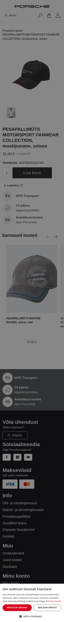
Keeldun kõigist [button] (47, 607)
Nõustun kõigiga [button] (17, 607)
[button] (32, 616)
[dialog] (32, 603)
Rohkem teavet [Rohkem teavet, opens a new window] (53, 601)
